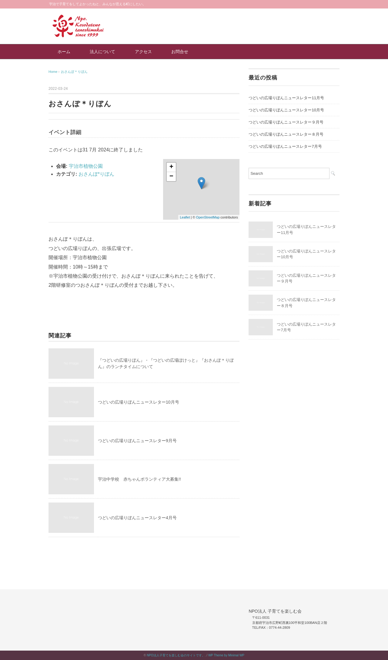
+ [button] (171, 167)
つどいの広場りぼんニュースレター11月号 (286, 98)
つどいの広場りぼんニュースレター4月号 (137, 517)
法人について (102, 51)
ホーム (64, 51)
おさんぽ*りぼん (96, 174)
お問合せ (179, 51)
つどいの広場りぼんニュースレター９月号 (286, 122)
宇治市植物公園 (86, 166)
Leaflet (185, 217)
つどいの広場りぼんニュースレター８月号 (286, 134)
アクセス (143, 51)
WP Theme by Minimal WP (226, 655)
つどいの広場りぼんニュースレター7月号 (285, 146)
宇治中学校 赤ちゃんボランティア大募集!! (139, 479)
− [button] (171, 176)
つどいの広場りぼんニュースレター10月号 (138, 402)
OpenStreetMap (208, 217)
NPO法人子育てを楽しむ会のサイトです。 (176, 655)
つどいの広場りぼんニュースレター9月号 (137, 440)
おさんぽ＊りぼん (74, 71)
